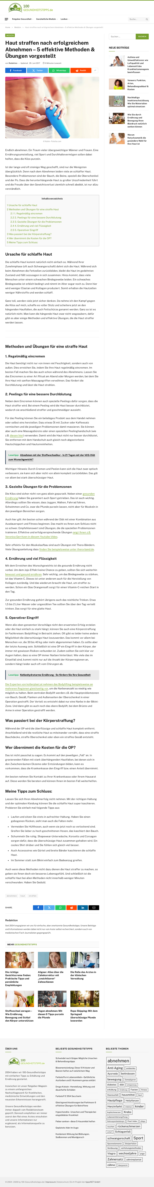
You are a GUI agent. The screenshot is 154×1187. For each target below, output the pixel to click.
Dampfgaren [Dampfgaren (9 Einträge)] (130, 1080)
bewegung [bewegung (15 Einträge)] (114, 1079)
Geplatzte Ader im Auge (67, 1128)
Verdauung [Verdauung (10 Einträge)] (112, 1148)
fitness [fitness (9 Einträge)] (144, 1090)
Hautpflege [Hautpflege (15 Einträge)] (114, 1100)
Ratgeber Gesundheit (21, 19)
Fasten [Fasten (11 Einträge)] (134, 1089)
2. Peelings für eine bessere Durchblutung (35, 217)
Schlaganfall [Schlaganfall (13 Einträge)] (123, 1131)
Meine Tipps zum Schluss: (22, 242)
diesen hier (16, 435)
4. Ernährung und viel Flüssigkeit (30, 225)
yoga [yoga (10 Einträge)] (142, 1153)
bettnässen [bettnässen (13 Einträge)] (128, 1073)
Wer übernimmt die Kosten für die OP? (29, 238)
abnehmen (12, 896)
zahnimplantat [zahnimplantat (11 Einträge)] (133, 1159)
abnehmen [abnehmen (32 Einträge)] (118, 1060)
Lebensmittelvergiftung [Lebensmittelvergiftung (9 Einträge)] (117, 1117)
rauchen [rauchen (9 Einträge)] (110, 1126)
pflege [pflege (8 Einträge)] (143, 1121)
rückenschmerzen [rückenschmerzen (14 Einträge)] (129, 1126)
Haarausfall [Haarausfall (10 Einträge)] (112, 1095)
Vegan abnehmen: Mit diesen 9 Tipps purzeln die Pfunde (51, 1014)
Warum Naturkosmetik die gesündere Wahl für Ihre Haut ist (137, 139)
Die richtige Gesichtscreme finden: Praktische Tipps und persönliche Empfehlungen (18, 979)
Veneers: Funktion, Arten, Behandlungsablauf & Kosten (138, 85)
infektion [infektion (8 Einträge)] (128, 1107)
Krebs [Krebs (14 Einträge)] (127, 1112)
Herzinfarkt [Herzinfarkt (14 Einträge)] (114, 1106)
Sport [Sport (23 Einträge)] (138, 1138)
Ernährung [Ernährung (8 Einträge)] (123, 1090)
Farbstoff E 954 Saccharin (68, 1096)
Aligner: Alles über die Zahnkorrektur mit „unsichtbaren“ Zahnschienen (50, 977)
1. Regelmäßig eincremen (26, 213)
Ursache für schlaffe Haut (22, 205)
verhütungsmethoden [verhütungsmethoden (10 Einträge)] (131, 1148)
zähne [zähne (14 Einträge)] (111, 1165)
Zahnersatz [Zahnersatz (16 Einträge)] (115, 1159)
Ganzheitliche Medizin (46, 19)
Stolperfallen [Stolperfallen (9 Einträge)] (130, 1143)
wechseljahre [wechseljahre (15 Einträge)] (127, 1153)
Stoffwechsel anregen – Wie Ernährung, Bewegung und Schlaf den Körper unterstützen (19, 1015)
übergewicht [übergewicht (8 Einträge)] (122, 1165)
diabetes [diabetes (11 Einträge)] (111, 1084)
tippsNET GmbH (92, 1182)
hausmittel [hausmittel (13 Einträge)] (128, 1094)
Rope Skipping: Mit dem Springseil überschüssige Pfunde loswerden (84, 1015)
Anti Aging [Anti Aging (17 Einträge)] (115, 1068)
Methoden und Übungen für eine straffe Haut (33, 209)
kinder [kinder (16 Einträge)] (139, 1106)
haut (23, 896)
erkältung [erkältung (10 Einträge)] (111, 1089)
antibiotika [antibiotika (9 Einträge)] (130, 1068)
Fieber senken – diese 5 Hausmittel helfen (75, 1121)
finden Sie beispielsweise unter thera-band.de (66, 549)
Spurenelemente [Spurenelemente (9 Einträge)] (114, 1143)
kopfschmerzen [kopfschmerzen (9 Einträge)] (114, 1112)
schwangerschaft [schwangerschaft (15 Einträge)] (118, 1138)
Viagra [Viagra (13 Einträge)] (111, 1153)
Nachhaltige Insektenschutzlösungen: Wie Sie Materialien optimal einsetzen (139, 102)
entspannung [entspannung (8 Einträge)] (132, 1085)
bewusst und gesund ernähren (23, 574)
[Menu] (6, 19)
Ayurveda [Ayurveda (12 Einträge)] (112, 1073)
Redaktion (13, 63)
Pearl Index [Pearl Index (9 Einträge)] (132, 1121)
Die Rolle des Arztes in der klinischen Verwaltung (83, 975)
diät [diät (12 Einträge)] (122, 1084)
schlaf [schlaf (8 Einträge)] (109, 1132)
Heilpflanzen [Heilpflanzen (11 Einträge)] (132, 1100)
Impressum (51, 1182)
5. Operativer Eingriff (24, 230)
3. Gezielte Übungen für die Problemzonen (36, 221)
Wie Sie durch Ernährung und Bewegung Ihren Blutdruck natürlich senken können (137, 120)
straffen (33, 896)
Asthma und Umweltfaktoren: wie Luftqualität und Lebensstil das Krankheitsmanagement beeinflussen (139, 64)
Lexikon (64, 19)
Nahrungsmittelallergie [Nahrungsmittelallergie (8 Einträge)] (115, 1121)
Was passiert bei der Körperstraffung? (29, 234)
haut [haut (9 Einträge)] (140, 1095)
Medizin (10, 35)
